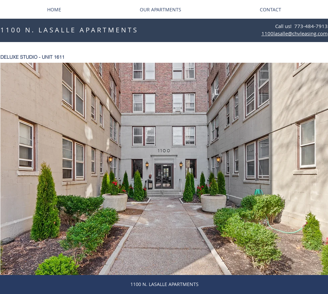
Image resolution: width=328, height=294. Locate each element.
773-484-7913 (311, 26)
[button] (164, 169)
